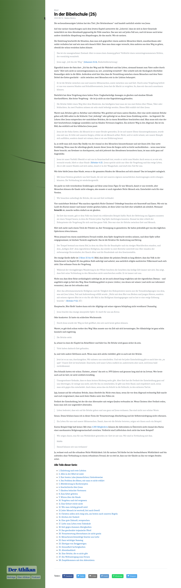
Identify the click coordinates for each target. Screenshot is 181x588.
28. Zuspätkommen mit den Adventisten (77, 560)
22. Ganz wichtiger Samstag (71, 540)
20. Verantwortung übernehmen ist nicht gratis (80, 533)
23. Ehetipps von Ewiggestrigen (72, 543)
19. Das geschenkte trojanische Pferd (75, 530)
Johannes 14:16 (90, 62)
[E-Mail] (92, 576)
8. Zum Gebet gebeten (68, 494)
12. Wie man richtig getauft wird (73, 507)
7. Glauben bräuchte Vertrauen (72, 490)
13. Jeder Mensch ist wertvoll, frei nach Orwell (79, 510)
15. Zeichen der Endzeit (69, 517)
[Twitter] (81, 576)
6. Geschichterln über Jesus (71, 487)
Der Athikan (21, 569)
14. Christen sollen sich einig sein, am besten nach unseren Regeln (88, 514)
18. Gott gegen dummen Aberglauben (75, 527)
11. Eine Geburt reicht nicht (71, 504)
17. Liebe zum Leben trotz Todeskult (75, 523)
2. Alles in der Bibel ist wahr (71, 474)
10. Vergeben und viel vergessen (73, 500)
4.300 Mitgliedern (100, 427)
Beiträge (11, 577)
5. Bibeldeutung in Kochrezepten (73, 484)
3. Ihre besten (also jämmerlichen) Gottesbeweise (81, 477)
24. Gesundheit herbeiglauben (72, 547)
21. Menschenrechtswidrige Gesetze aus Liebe (79, 537)
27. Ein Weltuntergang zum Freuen (74, 557)
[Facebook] (68, 576)
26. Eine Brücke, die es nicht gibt (73, 553)
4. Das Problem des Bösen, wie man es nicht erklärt (81, 480)
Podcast (36, 577)
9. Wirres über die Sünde (70, 497)
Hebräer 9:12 (72, 301)
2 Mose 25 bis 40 (86, 257)
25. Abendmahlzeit (67, 550)
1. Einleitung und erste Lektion (72, 470)
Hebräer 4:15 (96, 162)
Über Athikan (23, 577)
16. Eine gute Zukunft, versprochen (74, 520)
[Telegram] (131, 576)
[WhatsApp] (118, 576)
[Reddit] (104, 576)
